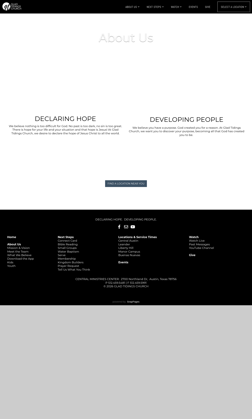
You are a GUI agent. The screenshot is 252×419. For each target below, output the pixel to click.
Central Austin (128, 240)
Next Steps (155, 7)
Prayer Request (68, 265)
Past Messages (199, 244)
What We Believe (19, 255)
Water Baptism (68, 251)
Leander (124, 244)
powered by (126, 301)
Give (207, 7)
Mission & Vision (18, 248)
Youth (11, 265)
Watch (176, 7)
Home (11, 237)
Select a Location (234, 7)
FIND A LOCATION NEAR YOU (126, 183)
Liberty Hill (125, 248)
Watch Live (197, 240)
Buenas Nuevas (129, 255)
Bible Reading (68, 244)
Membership (67, 258)
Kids (10, 262)
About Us (132, 7)
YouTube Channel (201, 248)
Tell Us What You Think (74, 269)
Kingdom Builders (70, 262)
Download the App (20, 258)
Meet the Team (18, 251)
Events (193, 7)
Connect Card (67, 240)
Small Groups (67, 248)
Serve (62, 255)
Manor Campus (129, 251)
